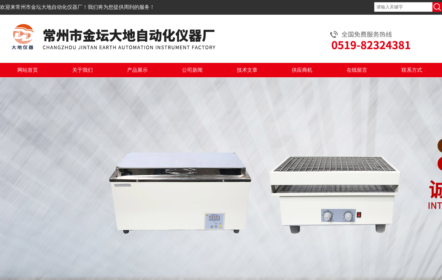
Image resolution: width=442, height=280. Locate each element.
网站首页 (27, 70)
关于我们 (82, 70)
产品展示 (137, 70)
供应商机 (302, 70)
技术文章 (247, 70)
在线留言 (357, 70)
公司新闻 (192, 70)
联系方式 (411, 70)
